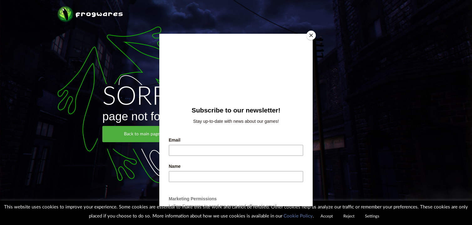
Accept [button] (327, 216)
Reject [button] (349, 216)
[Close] (311, 35)
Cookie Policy (298, 216)
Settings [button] (372, 216)
